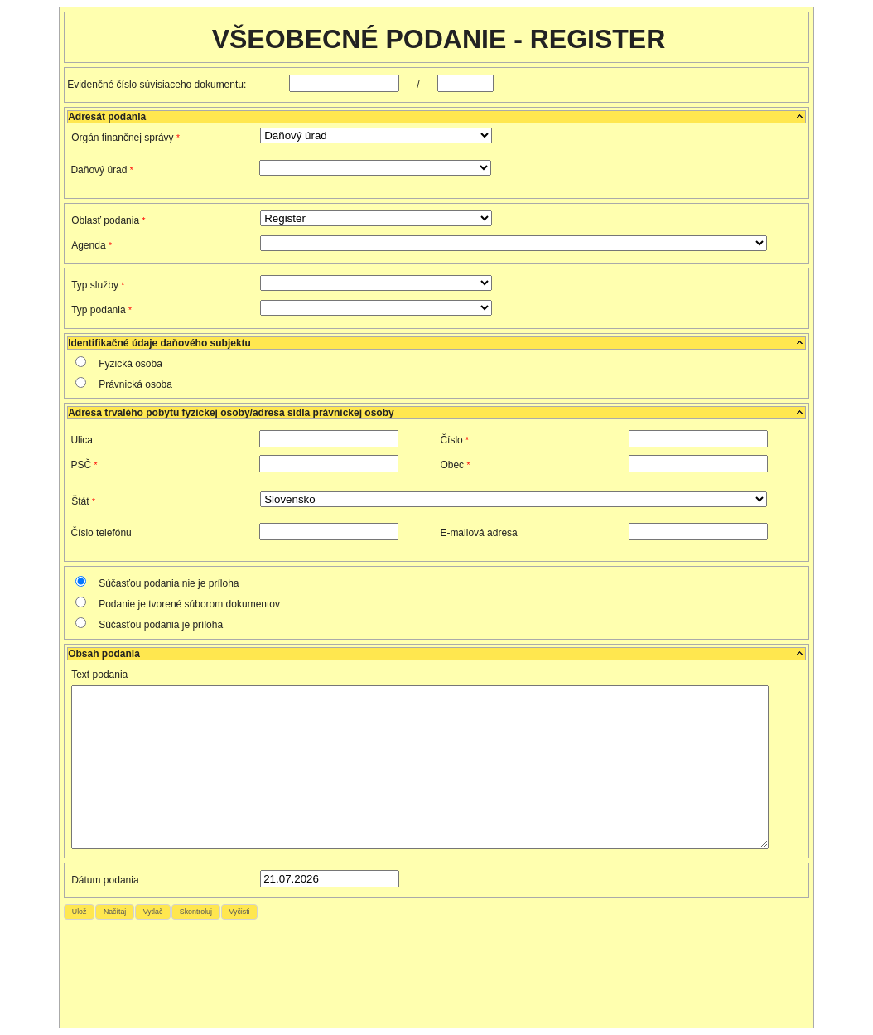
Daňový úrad (101, 170)
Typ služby (97, 285)
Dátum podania (104, 880)
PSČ (83, 465)
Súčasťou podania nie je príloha (169, 583)
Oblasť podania (108, 220)
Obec (455, 465)
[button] (79, 912)
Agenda (91, 245)
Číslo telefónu (100, 533)
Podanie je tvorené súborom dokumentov (189, 604)
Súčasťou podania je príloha (161, 625)
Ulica (81, 440)
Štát (83, 501)
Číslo (454, 440)
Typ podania (101, 310)
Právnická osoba (135, 384)
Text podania (99, 674)
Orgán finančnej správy (125, 137)
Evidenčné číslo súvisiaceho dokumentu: (163, 84)
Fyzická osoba (130, 364)
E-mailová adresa (478, 533)
